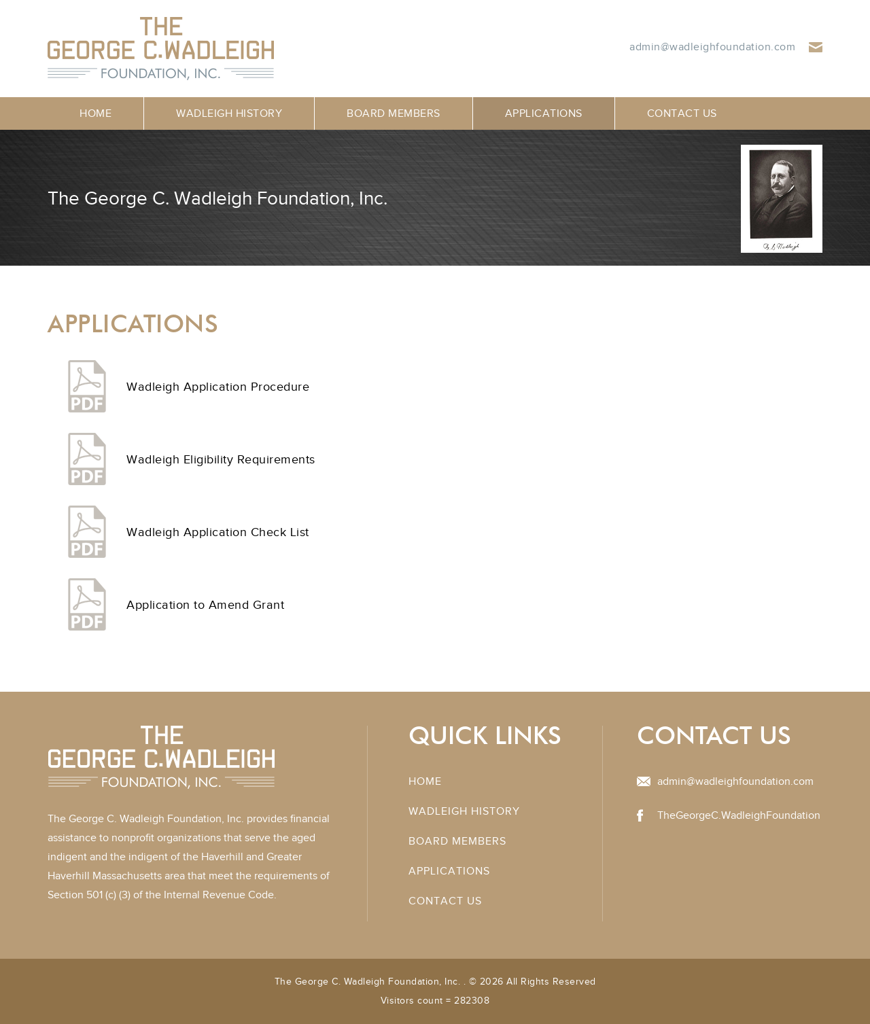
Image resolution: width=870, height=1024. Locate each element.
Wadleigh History (229, 113)
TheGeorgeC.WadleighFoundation (738, 815)
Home (95, 113)
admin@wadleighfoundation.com (712, 47)
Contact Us (682, 113)
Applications (543, 113)
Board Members (393, 113)
